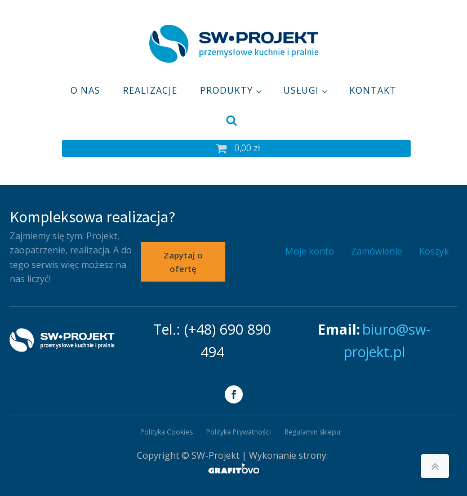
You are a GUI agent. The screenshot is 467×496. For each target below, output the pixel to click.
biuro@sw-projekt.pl (387, 340)
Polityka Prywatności (238, 432)
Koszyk (434, 251)
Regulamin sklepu (312, 432)
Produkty (226, 90)
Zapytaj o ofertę (183, 261)
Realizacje (150, 90)
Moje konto (309, 251)
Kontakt (373, 90)
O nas (85, 90)
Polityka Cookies (166, 432)
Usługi (301, 90)
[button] (236, 148)
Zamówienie (376, 251)
